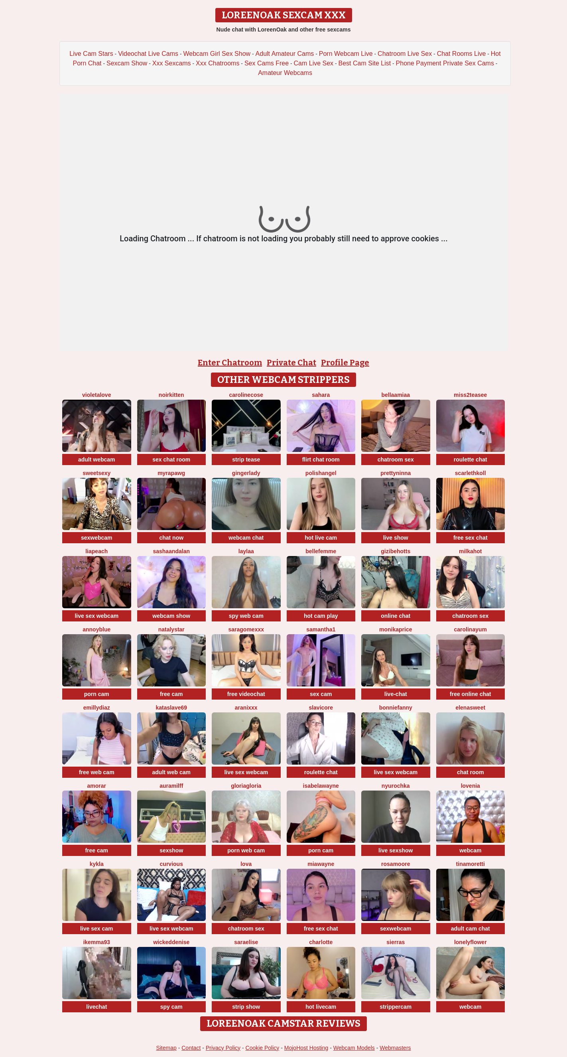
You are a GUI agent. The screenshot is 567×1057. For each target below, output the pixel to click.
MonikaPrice (395, 629)
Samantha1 (320, 629)
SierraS (395, 942)
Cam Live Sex (314, 63)
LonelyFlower (470, 942)
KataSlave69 (171, 707)
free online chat (470, 694)
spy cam (171, 1007)
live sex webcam (96, 616)
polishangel (321, 473)
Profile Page (345, 362)
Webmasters (395, 1048)
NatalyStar (171, 629)
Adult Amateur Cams (285, 53)
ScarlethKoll (470, 473)
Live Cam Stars (91, 53)
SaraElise (246, 942)
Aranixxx (246, 707)
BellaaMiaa (395, 395)
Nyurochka (396, 786)
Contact (191, 1048)
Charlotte (321, 942)
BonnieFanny (395, 707)
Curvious (171, 864)
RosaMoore (395, 864)
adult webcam (96, 459)
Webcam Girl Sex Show (216, 53)
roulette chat (470, 459)
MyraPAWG (171, 473)
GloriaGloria (246, 786)
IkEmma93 (96, 942)
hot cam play (321, 616)
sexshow (171, 850)
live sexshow (395, 850)
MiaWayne (320, 864)
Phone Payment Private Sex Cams (445, 63)
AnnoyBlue (96, 629)
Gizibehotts (395, 551)
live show (395, 537)
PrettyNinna (395, 473)
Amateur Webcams (285, 72)
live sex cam (96, 928)
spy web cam (246, 616)
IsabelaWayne (321, 786)
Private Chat (291, 362)
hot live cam (321, 537)
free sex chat (470, 537)
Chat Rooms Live (461, 53)
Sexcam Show (126, 63)
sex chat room (171, 459)
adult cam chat (470, 928)
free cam (171, 694)
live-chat (395, 694)
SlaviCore (321, 707)
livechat (96, 1007)
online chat (395, 616)
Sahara (321, 395)
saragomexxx (246, 629)
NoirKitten (171, 395)
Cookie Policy (263, 1048)
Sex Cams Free (266, 63)
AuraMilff (171, 786)
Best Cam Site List (365, 63)
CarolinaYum (470, 629)
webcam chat (246, 537)
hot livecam (320, 1007)
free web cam (96, 772)
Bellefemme (320, 551)
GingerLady (246, 473)
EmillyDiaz (96, 707)
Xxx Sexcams (171, 63)
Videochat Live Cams (148, 53)
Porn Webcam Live (346, 53)
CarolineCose (246, 395)
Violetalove (96, 395)
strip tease (246, 459)
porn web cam (246, 850)
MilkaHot (470, 551)
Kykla (97, 864)
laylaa (246, 551)
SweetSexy (96, 473)
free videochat (246, 694)
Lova (246, 864)
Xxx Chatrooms (217, 63)
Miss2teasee (470, 395)
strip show (246, 1007)
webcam (470, 850)
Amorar (96, 786)
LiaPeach (96, 551)
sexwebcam (96, 537)
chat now (171, 537)
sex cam (321, 694)
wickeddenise (171, 942)
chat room (470, 772)
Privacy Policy (223, 1048)
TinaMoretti (470, 864)
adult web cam (171, 772)
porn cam (96, 694)
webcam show (171, 616)
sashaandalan (171, 551)
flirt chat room (321, 459)
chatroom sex (396, 459)
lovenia (470, 786)
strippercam (395, 1007)
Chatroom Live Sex (405, 53)
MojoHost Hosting (306, 1048)
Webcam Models (354, 1048)
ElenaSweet (470, 707)
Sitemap (166, 1048)
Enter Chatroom (230, 362)
